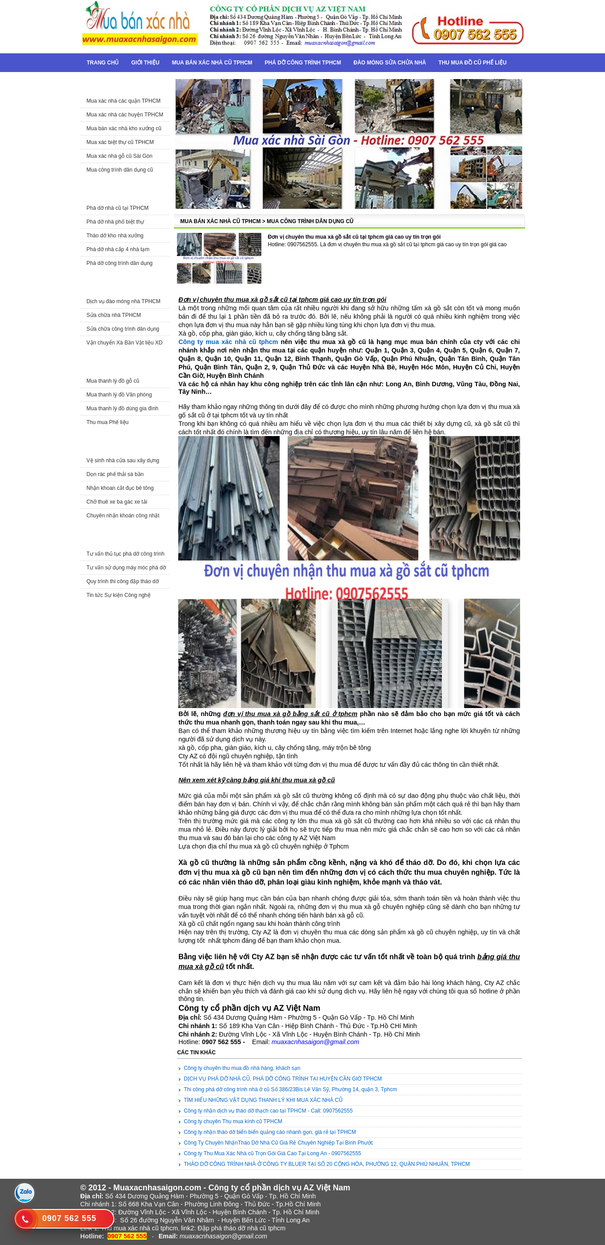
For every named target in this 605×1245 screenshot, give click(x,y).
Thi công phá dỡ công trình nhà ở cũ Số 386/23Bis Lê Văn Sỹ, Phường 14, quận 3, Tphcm (290, 1089)
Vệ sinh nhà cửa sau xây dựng (123, 460)
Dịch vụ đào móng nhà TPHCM (124, 301)
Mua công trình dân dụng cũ (120, 170)
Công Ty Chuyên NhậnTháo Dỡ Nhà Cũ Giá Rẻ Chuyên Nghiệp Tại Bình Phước (278, 1143)
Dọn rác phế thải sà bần (115, 474)
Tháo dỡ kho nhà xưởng (115, 235)
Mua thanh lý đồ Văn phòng (119, 395)
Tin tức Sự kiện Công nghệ (119, 595)
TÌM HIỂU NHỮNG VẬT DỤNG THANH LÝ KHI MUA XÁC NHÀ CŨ (263, 1100)
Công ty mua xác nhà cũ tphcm (228, 341)
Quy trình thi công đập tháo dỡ (123, 581)
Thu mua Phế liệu (108, 422)
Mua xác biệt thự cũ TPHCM (120, 142)
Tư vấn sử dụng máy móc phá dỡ (126, 567)
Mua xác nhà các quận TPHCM (124, 101)
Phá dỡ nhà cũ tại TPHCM (118, 208)
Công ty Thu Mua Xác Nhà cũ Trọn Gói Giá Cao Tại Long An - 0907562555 (272, 1153)
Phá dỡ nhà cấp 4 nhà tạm (118, 249)
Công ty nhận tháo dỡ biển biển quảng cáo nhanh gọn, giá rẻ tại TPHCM (270, 1132)
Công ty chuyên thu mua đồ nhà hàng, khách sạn (242, 1068)
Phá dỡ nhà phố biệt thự (115, 222)
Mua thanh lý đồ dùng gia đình (123, 408)
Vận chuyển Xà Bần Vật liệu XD (125, 343)
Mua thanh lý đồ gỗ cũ (113, 381)
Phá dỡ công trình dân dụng (120, 263)
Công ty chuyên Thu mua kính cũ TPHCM (233, 1121)
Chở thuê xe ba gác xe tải (117, 502)
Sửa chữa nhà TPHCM (114, 315)
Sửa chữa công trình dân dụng (123, 329)
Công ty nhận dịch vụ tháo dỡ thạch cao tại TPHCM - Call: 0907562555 (268, 1111)
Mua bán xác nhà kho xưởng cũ (124, 128)
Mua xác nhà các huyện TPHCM (125, 115)
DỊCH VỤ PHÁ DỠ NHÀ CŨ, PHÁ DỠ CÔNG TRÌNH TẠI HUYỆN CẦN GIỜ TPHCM (283, 1079)
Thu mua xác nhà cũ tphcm (139, 1228)
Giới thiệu (145, 63)
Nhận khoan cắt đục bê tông (120, 488)
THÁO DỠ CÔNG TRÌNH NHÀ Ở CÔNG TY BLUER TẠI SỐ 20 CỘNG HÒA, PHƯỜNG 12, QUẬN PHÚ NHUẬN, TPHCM (327, 1164)
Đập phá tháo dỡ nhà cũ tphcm (241, 1228)
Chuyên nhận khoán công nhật (123, 515)
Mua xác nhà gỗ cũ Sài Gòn (119, 156)
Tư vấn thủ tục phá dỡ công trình (125, 554)
